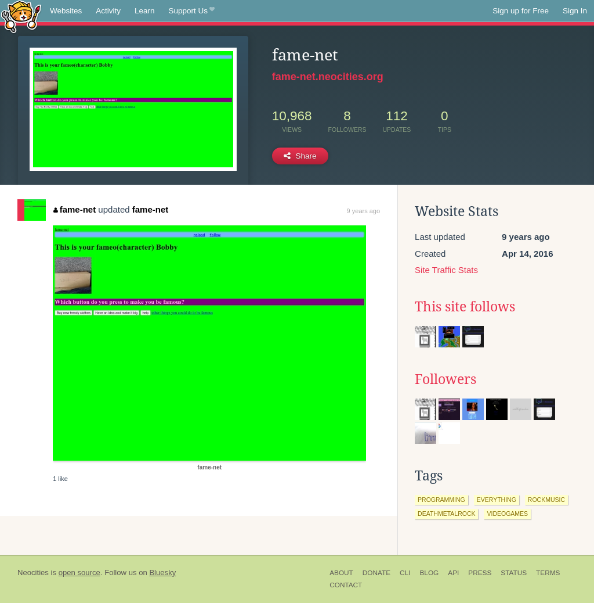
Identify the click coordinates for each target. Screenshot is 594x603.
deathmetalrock (446, 513)
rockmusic (546, 499)
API (453, 573)
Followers (445, 379)
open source (79, 572)
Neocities (33, 572)
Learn (145, 10)
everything (496, 499)
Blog (429, 573)
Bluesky (162, 572)
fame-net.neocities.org (327, 76)
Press (479, 573)
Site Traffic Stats (446, 270)
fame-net (74, 209)
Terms (548, 573)
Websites (66, 10)
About (341, 573)
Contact (345, 585)
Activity (108, 10)
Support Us (192, 11)
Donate (376, 573)
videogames (507, 513)
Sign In (575, 10)
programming (441, 499)
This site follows (465, 306)
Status (514, 573)
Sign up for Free (520, 10)
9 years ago (363, 210)
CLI (405, 573)
